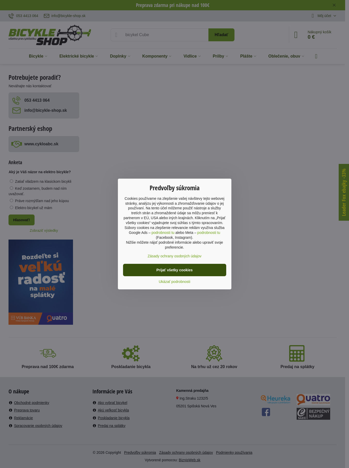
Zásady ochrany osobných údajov (174, 256)
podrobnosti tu (162, 233)
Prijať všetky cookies (174, 270)
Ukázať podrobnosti (174, 282)
